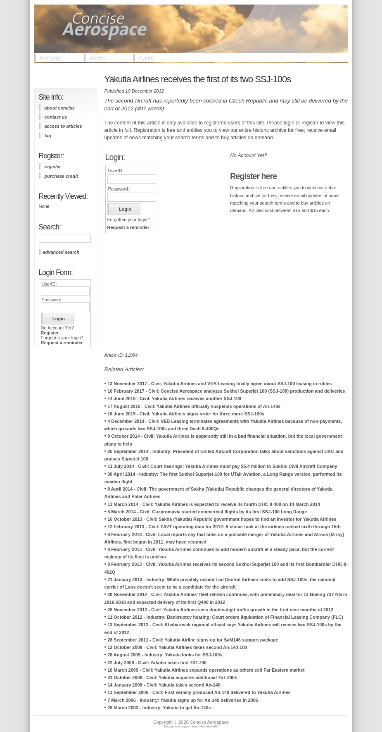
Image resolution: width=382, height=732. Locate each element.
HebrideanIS (208, 726)
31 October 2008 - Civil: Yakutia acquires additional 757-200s (172, 677)
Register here (253, 176)
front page (51, 58)
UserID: (49, 283)
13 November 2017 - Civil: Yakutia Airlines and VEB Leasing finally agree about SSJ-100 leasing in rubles (219, 383)
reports (147, 58)
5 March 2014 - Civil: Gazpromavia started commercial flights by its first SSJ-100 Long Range (207, 511)
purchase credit (61, 176)
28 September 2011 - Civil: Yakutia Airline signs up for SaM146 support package (192, 639)
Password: (52, 299)
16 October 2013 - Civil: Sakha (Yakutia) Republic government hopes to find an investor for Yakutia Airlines (221, 519)
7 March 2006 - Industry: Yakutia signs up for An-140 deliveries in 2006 (182, 700)
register (53, 166)
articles (98, 58)
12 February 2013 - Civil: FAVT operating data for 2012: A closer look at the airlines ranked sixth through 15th (224, 526)
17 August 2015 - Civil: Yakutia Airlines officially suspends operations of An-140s (193, 406)
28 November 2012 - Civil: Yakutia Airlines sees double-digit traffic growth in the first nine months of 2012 (220, 609)
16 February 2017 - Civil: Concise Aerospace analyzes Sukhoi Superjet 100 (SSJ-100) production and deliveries (226, 391)
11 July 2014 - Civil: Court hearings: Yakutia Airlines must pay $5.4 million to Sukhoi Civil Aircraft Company (222, 466)
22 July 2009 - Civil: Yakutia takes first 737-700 (156, 662)
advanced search (61, 252)
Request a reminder (62, 342)
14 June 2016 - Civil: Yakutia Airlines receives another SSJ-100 (174, 398)
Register (50, 332)
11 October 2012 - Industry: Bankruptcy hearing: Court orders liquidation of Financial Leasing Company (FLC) (225, 617)
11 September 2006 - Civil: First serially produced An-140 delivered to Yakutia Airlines (198, 692)
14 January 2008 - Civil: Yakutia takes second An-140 (164, 684)
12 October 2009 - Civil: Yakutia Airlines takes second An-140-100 (177, 647)
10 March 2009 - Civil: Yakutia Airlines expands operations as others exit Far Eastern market (205, 670)
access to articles (63, 126)
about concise (60, 107)
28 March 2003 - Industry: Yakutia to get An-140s (159, 707)
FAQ (48, 135)
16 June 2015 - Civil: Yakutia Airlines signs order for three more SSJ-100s (185, 413)
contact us (56, 116)
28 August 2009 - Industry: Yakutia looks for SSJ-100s (164, 654)
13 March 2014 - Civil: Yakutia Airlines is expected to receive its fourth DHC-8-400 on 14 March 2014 (213, 504)
